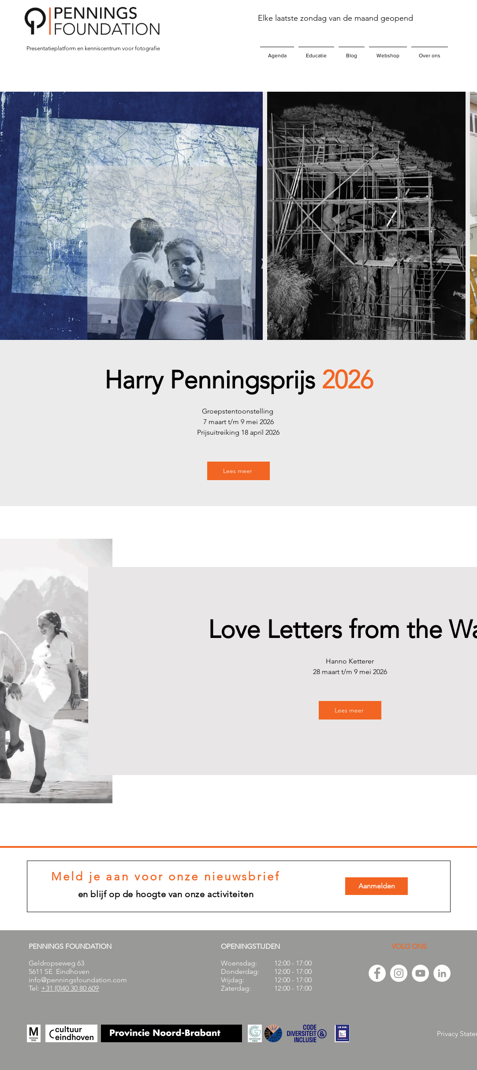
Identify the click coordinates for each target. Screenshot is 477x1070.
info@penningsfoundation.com (78, 980)
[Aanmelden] (376, 886)
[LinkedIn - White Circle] (442, 973)
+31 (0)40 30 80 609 (70, 988)
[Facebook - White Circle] (377, 973)
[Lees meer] (238, 471)
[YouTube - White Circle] (420, 973)
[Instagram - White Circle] (398, 973)
